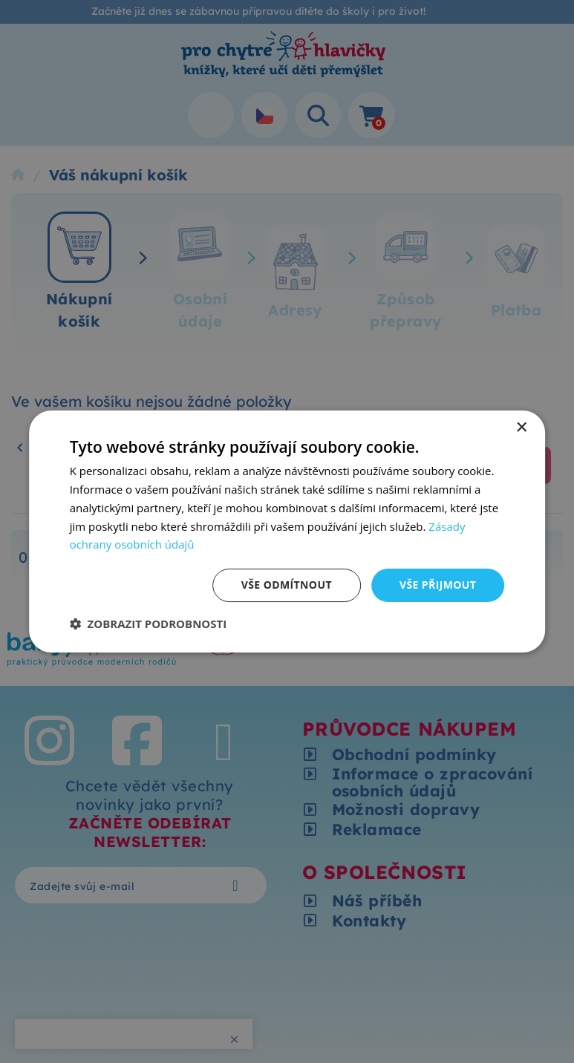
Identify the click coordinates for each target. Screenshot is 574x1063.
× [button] (520, 428)
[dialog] (287, 531)
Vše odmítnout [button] (286, 585)
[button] (148, 623)
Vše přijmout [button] (437, 585)
